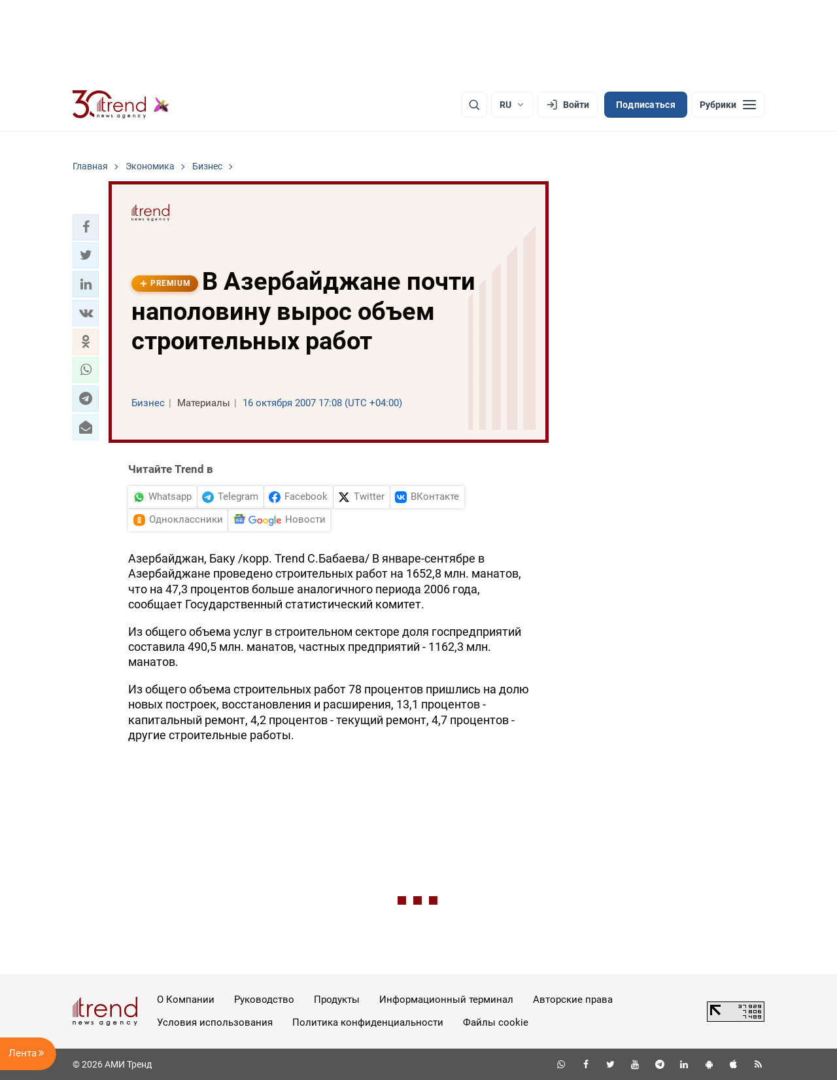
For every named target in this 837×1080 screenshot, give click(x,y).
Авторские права (573, 999)
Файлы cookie (495, 1022)
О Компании (185, 999)
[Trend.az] (121, 104)
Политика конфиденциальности (367, 1022)
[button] (86, 226)
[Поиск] (474, 105)
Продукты (337, 999)
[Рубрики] (727, 105)
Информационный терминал (446, 999)
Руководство (264, 999)
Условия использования (215, 1022)
